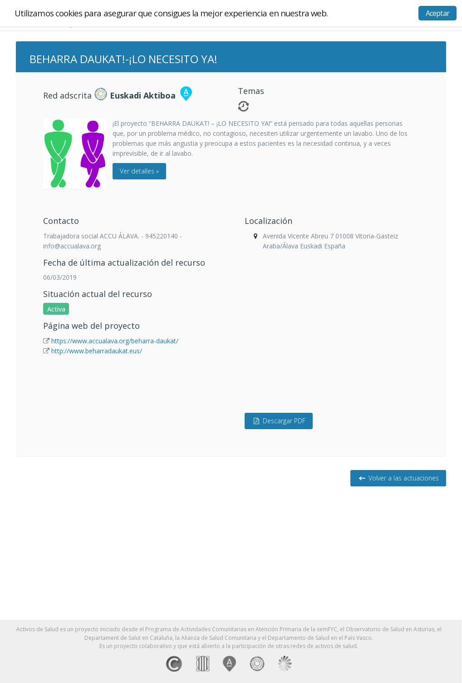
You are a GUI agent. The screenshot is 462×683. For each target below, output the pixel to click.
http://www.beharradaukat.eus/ (96, 350)
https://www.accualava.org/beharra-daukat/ (114, 341)
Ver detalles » (139, 171)
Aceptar (437, 13)
